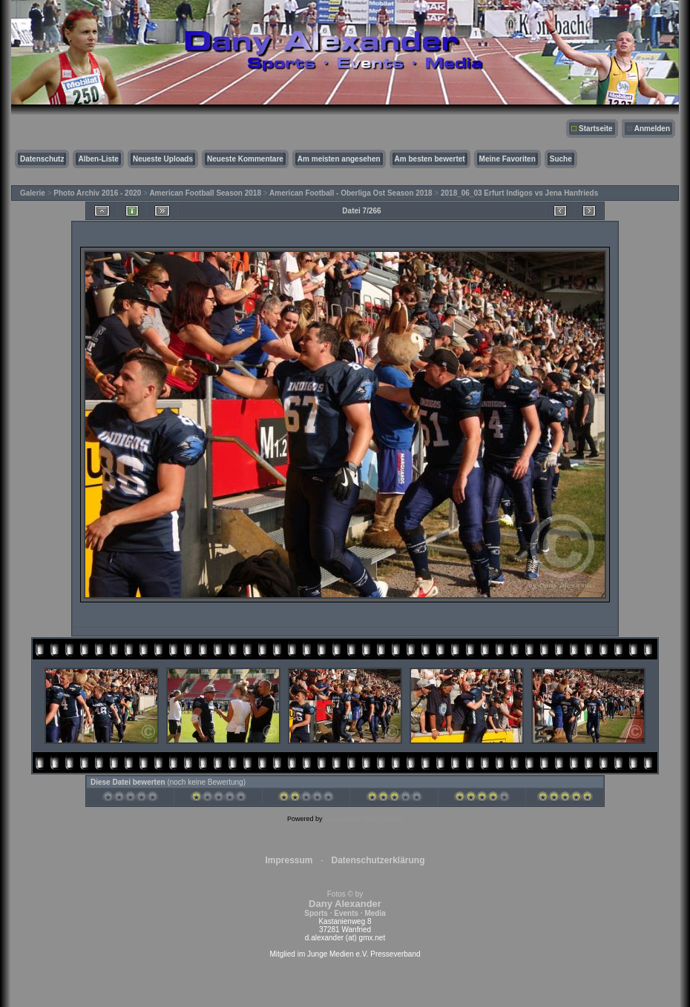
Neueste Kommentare (245, 159)
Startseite (596, 128)
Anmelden (652, 128)
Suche (561, 159)
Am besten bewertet (430, 159)
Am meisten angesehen (339, 159)
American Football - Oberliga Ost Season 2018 (351, 193)
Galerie (32, 193)
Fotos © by (344, 903)
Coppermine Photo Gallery (363, 818)
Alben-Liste (98, 159)
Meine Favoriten (507, 159)
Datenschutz (42, 159)
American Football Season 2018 (205, 193)
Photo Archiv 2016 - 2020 (97, 193)
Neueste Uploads (163, 159)
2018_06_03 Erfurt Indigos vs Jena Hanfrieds (519, 193)
